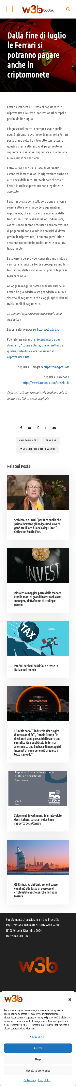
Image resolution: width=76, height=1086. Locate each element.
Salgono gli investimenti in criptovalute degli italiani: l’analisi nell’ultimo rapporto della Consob (38, 819)
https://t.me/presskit (56, 367)
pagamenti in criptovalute (37, 449)
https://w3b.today (48, 329)
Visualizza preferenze (38, 1070)
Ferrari (51, 440)
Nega (38, 1059)
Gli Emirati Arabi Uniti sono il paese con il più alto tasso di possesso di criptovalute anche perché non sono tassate (36, 890)
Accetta (38, 1048)
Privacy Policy (44, 1080)
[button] (70, 1000)
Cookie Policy (30, 1080)
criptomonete (28, 440)
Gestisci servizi (37, 1036)
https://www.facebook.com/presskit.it (45, 383)
